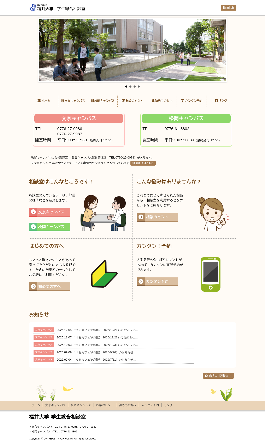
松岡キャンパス (104, 100)
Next (220, 50)
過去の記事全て (220, 376)
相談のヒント (134, 100)
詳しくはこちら (145, 163)
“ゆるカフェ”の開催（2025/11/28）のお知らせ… (106, 337)
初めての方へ (163, 100)
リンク (222, 100)
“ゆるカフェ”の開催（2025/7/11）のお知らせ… (105, 359)
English (228, 7)
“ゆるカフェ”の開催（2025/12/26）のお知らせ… (106, 330)
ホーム (46, 100)
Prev (44, 50)
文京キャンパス (75, 100)
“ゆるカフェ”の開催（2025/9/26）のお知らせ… (105, 352)
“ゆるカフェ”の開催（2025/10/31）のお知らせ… (106, 345)
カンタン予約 (193, 100)
